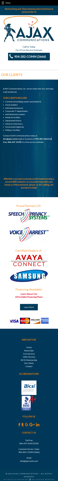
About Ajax (29, 350)
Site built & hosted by (29, 479)
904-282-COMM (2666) (30, 56)
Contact (28, 366)
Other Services (29, 357)
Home (29, 347)
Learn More (29, 307)
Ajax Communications (25, 474)
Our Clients (29, 363)
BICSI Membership (29, 360)
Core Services (29, 354)
